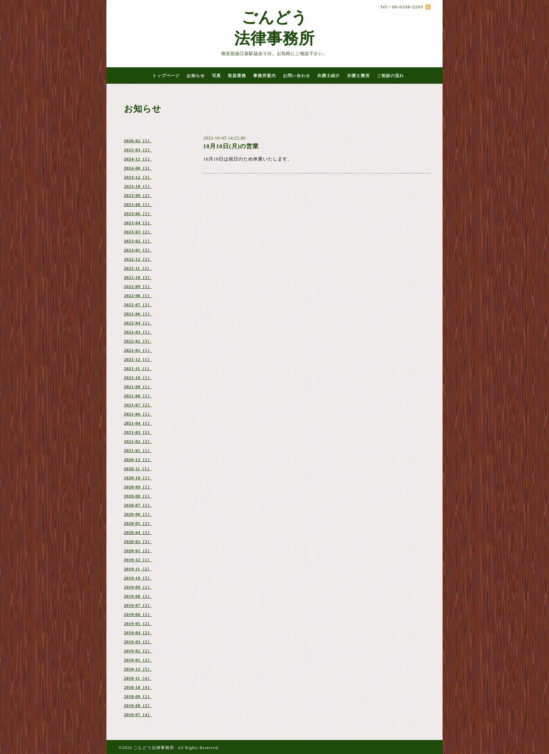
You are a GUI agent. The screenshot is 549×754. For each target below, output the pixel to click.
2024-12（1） (138, 159)
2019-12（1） (138, 559)
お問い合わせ (296, 75)
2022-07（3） (138, 304)
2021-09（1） (138, 386)
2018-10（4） (138, 687)
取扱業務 (237, 75)
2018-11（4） (138, 678)
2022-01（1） (138, 350)
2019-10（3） (138, 578)
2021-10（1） (138, 377)
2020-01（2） (138, 550)
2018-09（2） (138, 696)
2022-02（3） (138, 341)
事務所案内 (264, 75)
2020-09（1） (138, 487)
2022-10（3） (138, 277)
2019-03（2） (138, 641)
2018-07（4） (138, 714)
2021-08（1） (138, 395)
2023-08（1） (138, 204)
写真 (216, 75)
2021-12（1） (138, 359)
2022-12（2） (138, 259)
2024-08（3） (138, 168)
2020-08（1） (138, 496)
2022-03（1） (138, 332)
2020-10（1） (138, 477)
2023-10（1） (138, 186)
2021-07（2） (138, 405)
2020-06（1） (138, 514)
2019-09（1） (138, 587)
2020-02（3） (138, 541)
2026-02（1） (138, 140)
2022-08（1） (138, 295)
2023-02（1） (138, 241)
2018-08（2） (138, 705)
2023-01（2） (138, 250)
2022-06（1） (138, 313)
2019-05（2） (138, 623)
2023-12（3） (138, 177)
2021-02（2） (138, 441)
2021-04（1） (138, 423)
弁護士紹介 (328, 75)
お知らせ (196, 75)
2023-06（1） (138, 213)
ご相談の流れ (390, 75)
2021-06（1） (138, 414)
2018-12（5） (138, 669)
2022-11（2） (138, 268)
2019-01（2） (138, 660)
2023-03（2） (138, 231)
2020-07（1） (138, 505)
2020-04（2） (138, 532)
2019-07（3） (138, 605)
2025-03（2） (138, 150)
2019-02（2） (138, 651)
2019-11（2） (138, 569)
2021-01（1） (138, 450)
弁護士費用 (358, 75)
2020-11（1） (138, 468)
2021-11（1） (138, 368)
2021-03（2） (138, 432)
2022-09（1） (138, 286)
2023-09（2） (138, 195)
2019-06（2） (138, 614)
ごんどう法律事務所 (153, 747)
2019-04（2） (138, 632)
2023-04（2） (138, 222)
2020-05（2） (138, 523)
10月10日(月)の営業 (231, 146)
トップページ (166, 75)
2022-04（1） (138, 323)
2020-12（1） (138, 459)
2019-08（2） (138, 596)
